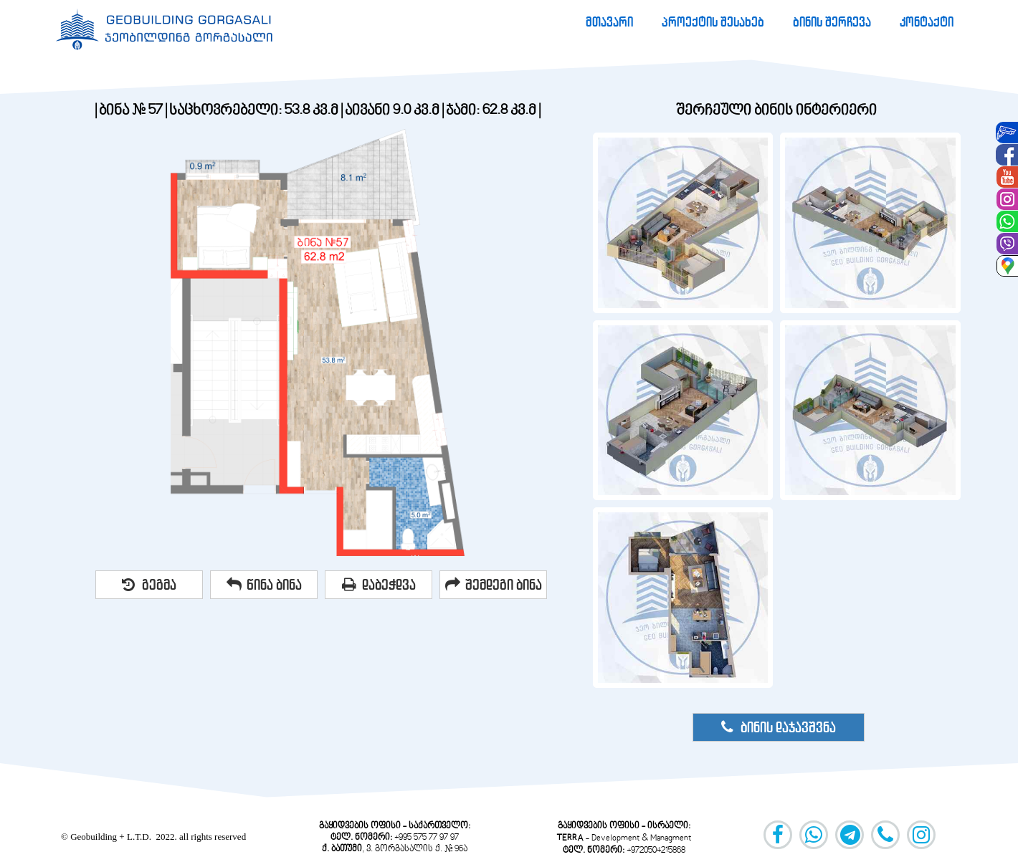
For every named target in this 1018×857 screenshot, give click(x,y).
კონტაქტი (926, 22)
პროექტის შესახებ (713, 22)
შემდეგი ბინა (493, 584)
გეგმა (149, 584)
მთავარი (609, 22)
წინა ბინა (264, 584)
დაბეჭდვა (379, 584)
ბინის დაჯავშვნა (778, 727)
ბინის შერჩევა (832, 22)
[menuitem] (609, 22)
